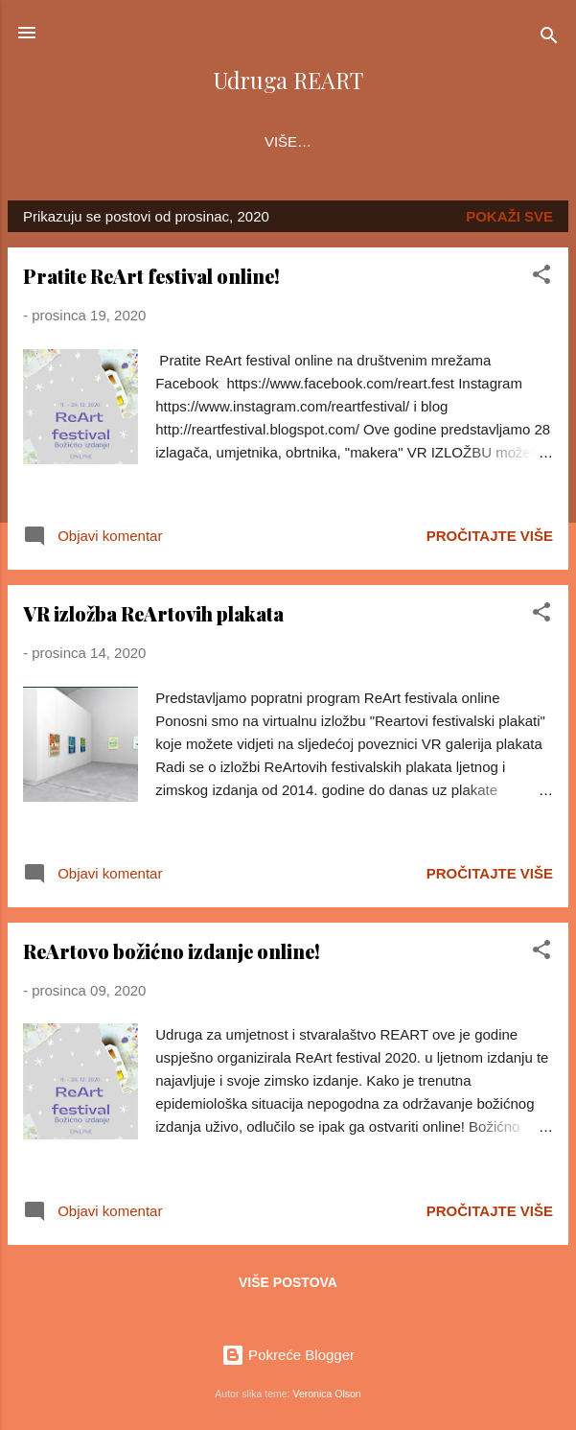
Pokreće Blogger (288, 1356)
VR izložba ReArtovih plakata (153, 617)
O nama (68, 141)
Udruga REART (288, 80)
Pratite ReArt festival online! (151, 280)
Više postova (288, 1286)
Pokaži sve (509, 220)
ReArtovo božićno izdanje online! (171, 955)
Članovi (422, 141)
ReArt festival (191, 141)
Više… (512, 141)
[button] (541, 281)
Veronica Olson (326, 1393)
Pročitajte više (489, 539)
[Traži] (549, 39)
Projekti (321, 141)
